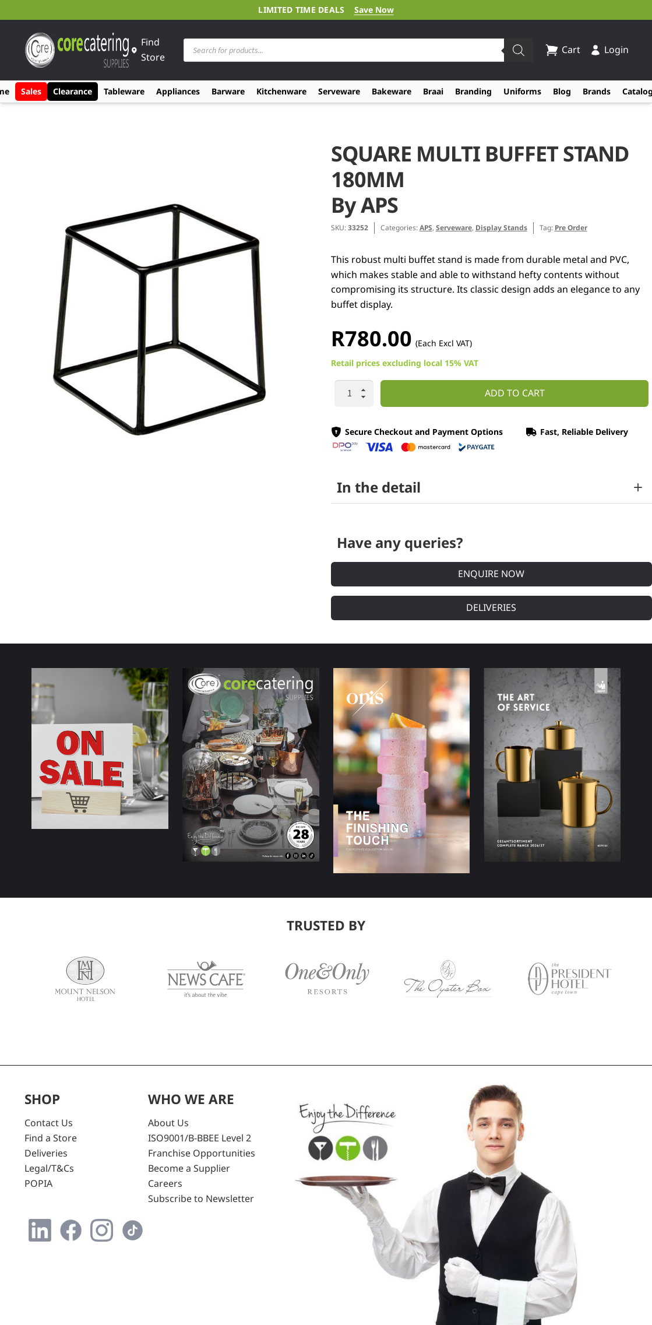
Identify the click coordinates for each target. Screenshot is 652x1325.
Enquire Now (491, 573)
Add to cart (515, 392)
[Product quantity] (354, 393)
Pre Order (571, 228)
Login (609, 49)
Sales (31, 91)
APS (426, 228)
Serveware (339, 91)
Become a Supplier (189, 1168)
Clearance (72, 91)
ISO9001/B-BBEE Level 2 (199, 1137)
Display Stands (501, 228)
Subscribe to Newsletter (201, 1198)
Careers (165, 1183)
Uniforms (522, 91)
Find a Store (50, 1137)
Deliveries (491, 607)
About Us (168, 1122)
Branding (473, 91)
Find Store (148, 50)
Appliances (178, 91)
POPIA (38, 1183)
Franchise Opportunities (201, 1153)
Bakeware (391, 91)
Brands (597, 91)
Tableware (124, 91)
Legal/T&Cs (49, 1168)
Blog (562, 91)
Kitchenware (281, 91)
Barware (228, 91)
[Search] (518, 50)
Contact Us (48, 1122)
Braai (433, 91)
